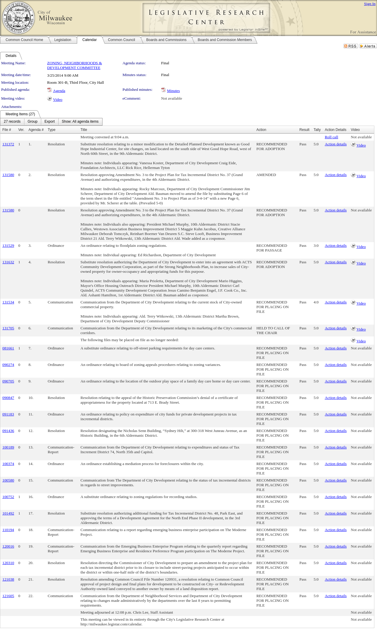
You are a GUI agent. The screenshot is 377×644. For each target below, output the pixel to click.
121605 (8, 596)
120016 (8, 546)
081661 (8, 348)
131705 (8, 328)
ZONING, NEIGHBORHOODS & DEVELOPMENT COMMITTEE (74, 65)
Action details (336, 144)
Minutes (173, 90)
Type (51, 130)
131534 (8, 302)
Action (261, 130)
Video (57, 99)
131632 (8, 262)
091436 (8, 430)
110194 (8, 530)
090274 (8, 364)
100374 (8, 463)
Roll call (331, 137)
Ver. (21, 130)
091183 (8, 414)
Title (83, 130)
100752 (8, 496)
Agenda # (36, 130)
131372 (8, 144)
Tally (317, 130)
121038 (8, 579)
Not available (171, 98)
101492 (8, 513)
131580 (8, 174)
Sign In (370, 3)
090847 (8, 397)
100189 (8, 447)
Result (305, 130)
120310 (8, 563)
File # (6, 130)
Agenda (59, 90)
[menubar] (51, 122)
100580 (8, 480)
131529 (8, 245)
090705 (8, 381)
